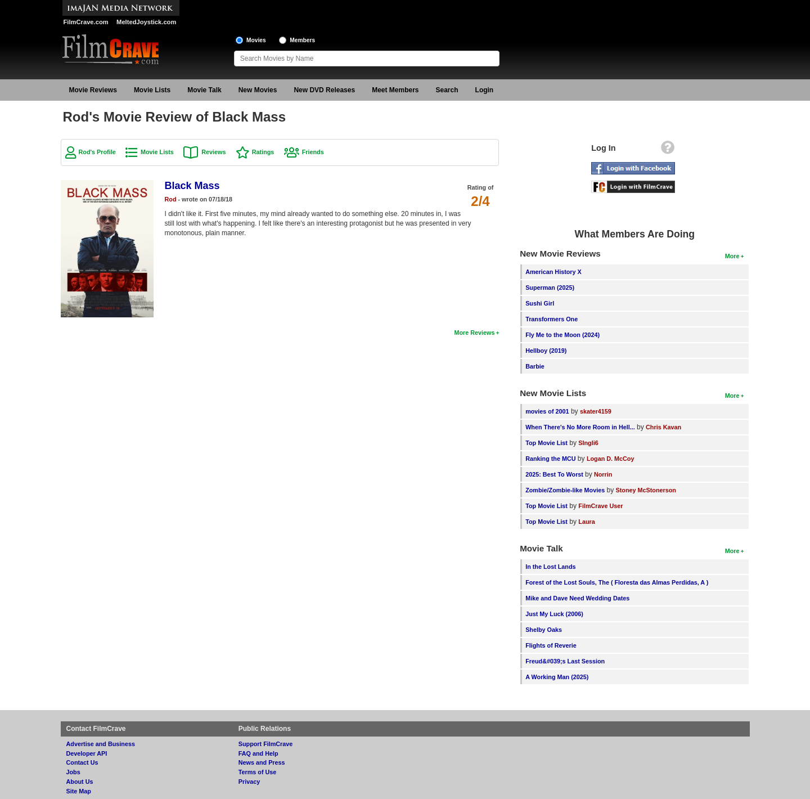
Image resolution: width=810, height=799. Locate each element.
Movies (256, 40)
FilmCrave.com (86, 22)
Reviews (213, 152)
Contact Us (82, 762)
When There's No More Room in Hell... (580, 427)
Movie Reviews (93, 90)
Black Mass (192, 185)
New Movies (257, 90)
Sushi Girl (539, 303)
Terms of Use (257, 772)
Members (302, 40)
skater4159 (595, 411)
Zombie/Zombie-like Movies (565, 490)
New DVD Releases (324, 90)
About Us (79, 781)
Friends (313, 152)
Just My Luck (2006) (554, 614)
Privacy (249, 781)
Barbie (534, 366)
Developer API (86, 753)
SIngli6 (588, 442)
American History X (553, 271)
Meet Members (395, 90)
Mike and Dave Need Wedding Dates (577, 598)
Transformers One (551, 319)
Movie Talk (204, 90)
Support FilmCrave (265, 743)
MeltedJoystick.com (146, 22)
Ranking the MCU (550, 458)
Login (484, 90)
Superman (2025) (549, 287)
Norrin (603, 474)
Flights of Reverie (551, 645)
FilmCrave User (600, 505)
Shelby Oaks (543, 629)
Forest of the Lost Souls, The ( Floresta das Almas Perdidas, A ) (616, 582)
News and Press (261, 762)
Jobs (73, 772)
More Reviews (474, 332)
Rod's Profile (97, 152)
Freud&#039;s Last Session (565, 661)
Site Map (78, 791)
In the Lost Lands (550, 566)
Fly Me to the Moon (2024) (562, 334)
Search (447, 90)
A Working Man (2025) (556, 677)
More (732, 256)
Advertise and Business (100, 743)
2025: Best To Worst (555, 474)
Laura (586, 521)
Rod (171, 199)
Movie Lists (152, 90)
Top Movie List (546, 442)
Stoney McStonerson (646, 490)
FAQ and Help (258, 753)
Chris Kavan (663, 427)
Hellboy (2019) (545, 350)
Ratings (263, 152)
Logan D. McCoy (610, 458)
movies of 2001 (547, 411)
